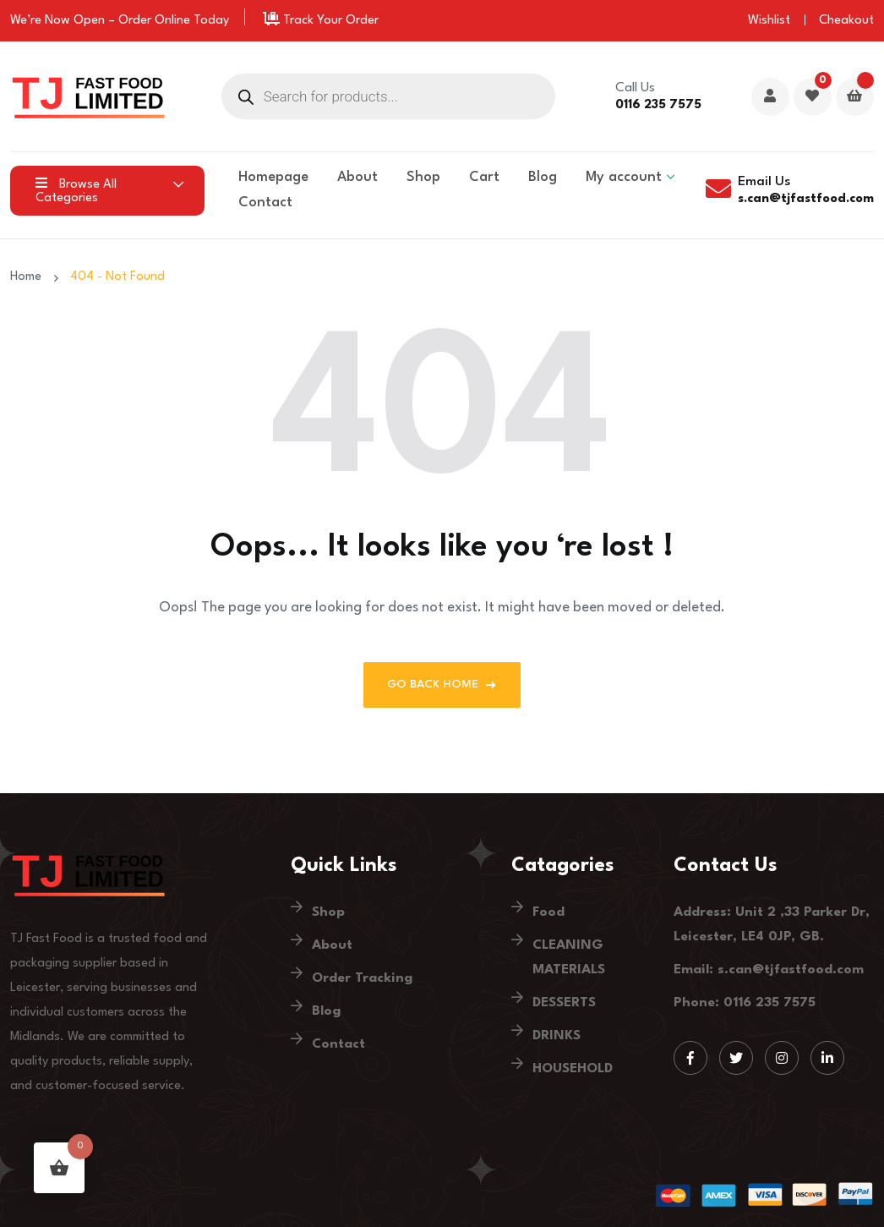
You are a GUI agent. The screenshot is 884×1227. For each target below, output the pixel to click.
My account (624, 177)
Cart (484, 177)
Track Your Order (321, 20)
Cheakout (846, 20)
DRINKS (556, 1036)
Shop (423, 177)
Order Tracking (362, 978)
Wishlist (769, 20)
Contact (265, 202)
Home (29, 277)
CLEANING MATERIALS (568, 958)
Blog (542, 177)
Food (548, 912)
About (357, 177)
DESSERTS (564, 1003)
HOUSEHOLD (572, 1069)
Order (134, 20)
